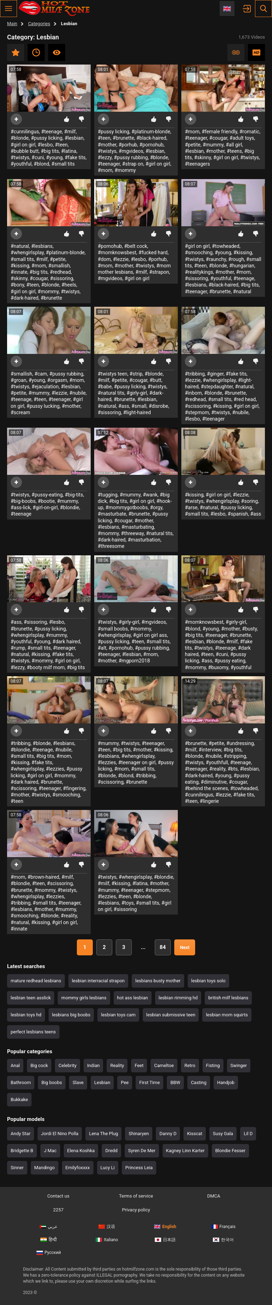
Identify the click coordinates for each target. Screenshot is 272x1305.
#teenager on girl (137, 762)
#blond (41, 164)
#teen (61, 145)
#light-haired (137, 412)
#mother (107, 145)
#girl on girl (23, 145)
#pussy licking (46, 138)
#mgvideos (131, 151)
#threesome (111, 546)
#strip (136, 374)
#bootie (46, 501)
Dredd (111, 1150)
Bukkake (19, 1099)
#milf (70, 131)
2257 (58, 1209)
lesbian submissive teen (171, 1014)
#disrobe (158, 406)
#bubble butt (25, 151)
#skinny (202, 157)
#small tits (63, 164)
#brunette (123, 138)
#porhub (128, 145)
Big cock (39, 1065)
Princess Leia (139, 1167)
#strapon (159, 272)
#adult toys (242, 138)
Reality (117, 1065)
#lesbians (42, 246)
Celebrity (67, 1065)
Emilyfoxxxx (78, 1167)
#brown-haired (43, 877)
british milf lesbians (228, 997)
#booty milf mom (45, 667)
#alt (102, 648)
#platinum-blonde (150, 131)
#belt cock (135, 246)
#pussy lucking (43, 406)
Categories (39, 23)
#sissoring (61, 278)
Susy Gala (223, 1133)
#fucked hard (153, 252)
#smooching (198, 252)
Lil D (248, 1133)
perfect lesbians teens (33, 1031)
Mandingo (44, 1167)
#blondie (69, 507)
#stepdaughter (217, 386)
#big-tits (74, 495)
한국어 (223, 1239)
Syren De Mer (141, 1150)
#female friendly (219, 131)
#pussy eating (229, 660)
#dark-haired (25, 298)
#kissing (20, 265)
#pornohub (151, 145)
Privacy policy (136, 1209)
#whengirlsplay (27, 252)
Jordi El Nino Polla (60, 1133)
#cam (40, 374)
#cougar (218, 138)
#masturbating (137, 527)
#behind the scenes (206, 788)
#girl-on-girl (45, 507)
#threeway (132, 533)
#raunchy (216, 259)
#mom (105, 170)
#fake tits (75, 157)
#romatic (249, 131)
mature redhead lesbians (36, 980)
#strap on (132, 164)
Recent (36, 52)
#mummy (213, 145)
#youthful (21, 164)
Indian (93, 1065)
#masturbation (144, 540)
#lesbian (73, 138)
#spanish (238, 514)
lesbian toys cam (118, 1014)
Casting (198, 1082)
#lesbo (45, 145)
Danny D (167, 1133)
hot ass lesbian (132, 997)
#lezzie (121, 259)
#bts (233, 769)
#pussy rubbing (131, 157)
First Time (149, 1082)
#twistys (20, 157)
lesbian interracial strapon (98, 980)
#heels (69, 285)
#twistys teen (112, 374)
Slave (78, 1082)
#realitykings (199, 272)
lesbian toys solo (208, 980)
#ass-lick (20, 507)
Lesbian (102, 1082)
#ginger (215, 374)
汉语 (106, 1226)
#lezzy (105, 157)
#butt (155, 380)
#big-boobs (23, 501)
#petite (192, 145)
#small (139, 406)
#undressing (240, 743)
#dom (104, 259)
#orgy (156, 507)
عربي (48, 1226)
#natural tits (111, 393)
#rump (18, 648)
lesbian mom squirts (227, 1014)
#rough (236, 259)
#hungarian (241, 265)
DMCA (213, 1196)
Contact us (58, 1196)
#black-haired (151, 138)
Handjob (225, 1082)
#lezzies (55, 769)
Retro (190, 1065)
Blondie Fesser (230, 1150)
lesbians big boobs (71, 1014)
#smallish (59, 265)
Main (12, 23)
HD (256, 52)
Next (184, 947)
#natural (20, 246)
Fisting (213, 1065)
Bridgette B (22, 1150)
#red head (244, 399)
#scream (20, 412)
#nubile (77, 393)
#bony (17, 285)
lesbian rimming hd (178, 997)
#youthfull (217, 762)
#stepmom (197, 412)
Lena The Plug (103, 1133)
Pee (125, 1082)
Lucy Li (108, 1167)
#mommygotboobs (127, 507)
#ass (123, 406)
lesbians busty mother (158, 980)
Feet (139, 1065)
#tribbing (195, 374)
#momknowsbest (117, 252)
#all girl (234, 145)
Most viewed (57, 52)
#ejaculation (45, 386)
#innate (19, 272)
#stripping (235, 756)
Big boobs (51, 1082)
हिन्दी (48, 1239)
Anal (15, 1065)
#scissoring (198, 406)
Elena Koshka (81, 1150)
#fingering (74, 788)
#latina (68, 151)
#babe (105, 386)
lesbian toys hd (26, 1014)
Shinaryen (139, 1133)
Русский (48, 1252)
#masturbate (112, 514)
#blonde (20, 138)
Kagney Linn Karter (185, 1150)
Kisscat (194, 1133)
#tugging (108, 495)
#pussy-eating (47, 495)
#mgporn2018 (134, 660)
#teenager (109, 164)
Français (223, 1226)
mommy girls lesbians (83, 997)
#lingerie (209, 801)
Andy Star (20, 1133)
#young (54, 157)
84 (163, 947)
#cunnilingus (25, 131)
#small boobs (113, 629)
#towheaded (225, 246)
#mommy (125, 170)
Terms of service (136, 1196)
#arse (191, 507)
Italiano (107, 1239)
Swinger (239, 1065)
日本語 (165, 1239)
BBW (175, 1082)
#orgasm (57, 380)
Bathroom (21, 1082)
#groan (18, 380)
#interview (210, 750)
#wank (150, 495)
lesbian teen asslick (31, 997)
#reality (217, 769)
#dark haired (66, 641)
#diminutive (214, 782)
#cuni (38, 157)
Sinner (17, 1167)
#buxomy (218, 667)
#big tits (50, 151)
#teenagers (197, 164)
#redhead (60, 272)
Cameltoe (164, 1065)
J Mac (50, 1150)
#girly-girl (136, 393)
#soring (249, 501)
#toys (127, 903)
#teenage (51, 131)
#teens (234, 151)
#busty (249, 629)
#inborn (193, 393)
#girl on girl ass (150, 635)
